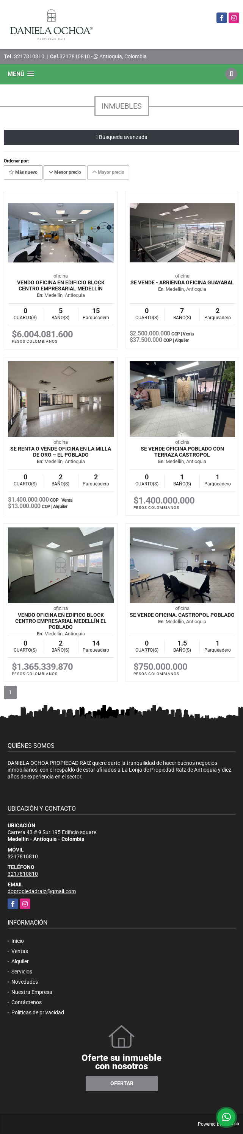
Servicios (21, 972)
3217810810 (29, 56)
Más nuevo (23, 172)
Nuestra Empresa (31, 992)
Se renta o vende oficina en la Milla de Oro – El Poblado (60, 452)
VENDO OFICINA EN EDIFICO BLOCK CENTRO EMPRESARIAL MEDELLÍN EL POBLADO (61, 621)
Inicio (17, 941)
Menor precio (65, 172)
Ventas (19, 951)
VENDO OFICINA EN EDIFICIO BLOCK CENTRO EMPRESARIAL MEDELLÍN (61, 285)
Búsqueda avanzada (121, 137)
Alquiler (20, 961)
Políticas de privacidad (37, 1012)
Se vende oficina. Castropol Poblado (182, 615)
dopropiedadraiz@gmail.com (42, 891)
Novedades (24, 982)
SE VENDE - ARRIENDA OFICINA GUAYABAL (182, 282)
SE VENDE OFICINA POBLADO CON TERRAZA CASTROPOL (182, 452)
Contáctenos (26, 1002)
